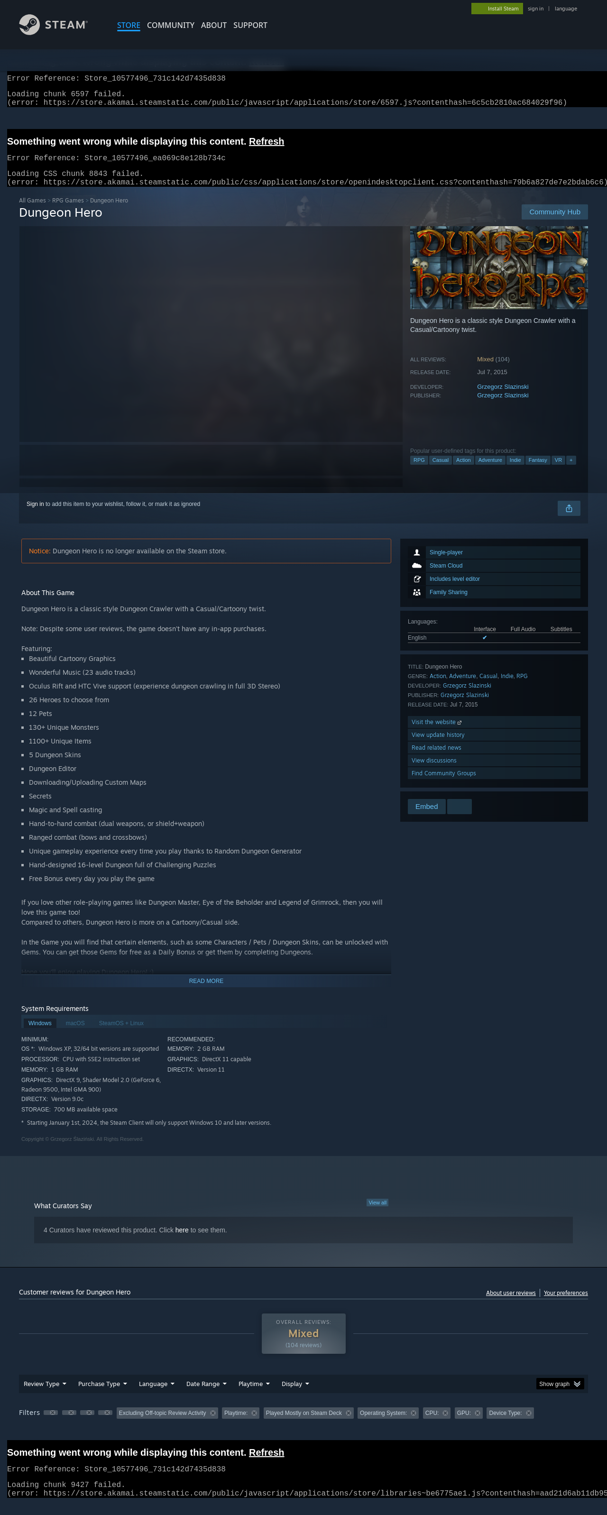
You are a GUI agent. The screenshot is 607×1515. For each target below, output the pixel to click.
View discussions (434, 771)
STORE (128, 25)
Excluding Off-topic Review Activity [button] (162, 1424)
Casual (440, 471)
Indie (515, 471)
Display (292, 1395)
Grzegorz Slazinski (502, 398)
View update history (438, 746)
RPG (419, 471)
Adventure (490, 471)
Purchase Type (99, 1395)
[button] (51, 1424)
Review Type (41, 1395)
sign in (535, 8)
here (182, 1241)
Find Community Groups (444, 784)
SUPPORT (250, 25)
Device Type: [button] (505, 1424)
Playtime (251, 1395)
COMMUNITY (170, 25)
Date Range (203, 1395)
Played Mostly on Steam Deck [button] (304, 1424)
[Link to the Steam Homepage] (60, 32)
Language (153, 1395)
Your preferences (566, 1304)
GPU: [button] (464, 1424)
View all (377, 1214)
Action (463, 471)
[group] (303, 1425)
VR (558, 471)
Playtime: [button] (236, 1424)
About (214, 25)
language (566, 8)
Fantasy (538, 471)
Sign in (35, 515)
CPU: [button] (432, 1424)
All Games (32, 211)
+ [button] (571, 471)
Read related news (436, 758)
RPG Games (68, 211)
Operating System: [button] (383, 1424)
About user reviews (511, 1304)
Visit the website (437, 733)
